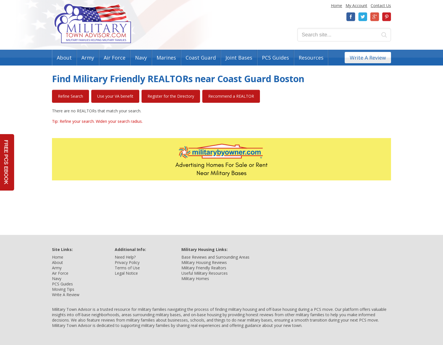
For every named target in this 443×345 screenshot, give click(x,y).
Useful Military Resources (204, 273)
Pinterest (386, 16)
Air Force (114, 57)
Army (87, 57)
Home (336, 5)
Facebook (350, 16)
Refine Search (70, 96)
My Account (356, 5)
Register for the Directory (170, 96)
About (64, 57)
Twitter (362, 16)
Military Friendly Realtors (203, 267)
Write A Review (368, 57)
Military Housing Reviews (204, 262)
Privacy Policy (127, 262)
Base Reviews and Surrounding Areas (215, 257)
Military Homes (195, 278)
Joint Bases (238, 57)
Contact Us (381, 5)
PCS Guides (275, 57)
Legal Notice (126, 273)
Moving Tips (63, 289)
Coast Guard (201, 57)
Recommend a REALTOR (231, 96)
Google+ (374, 16)
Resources (311, 57)
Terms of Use (127, 267)
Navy (141, 57)
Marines (166, 57)
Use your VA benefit (115, 96)
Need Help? (125, 257)
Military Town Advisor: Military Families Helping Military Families (93, 23)
